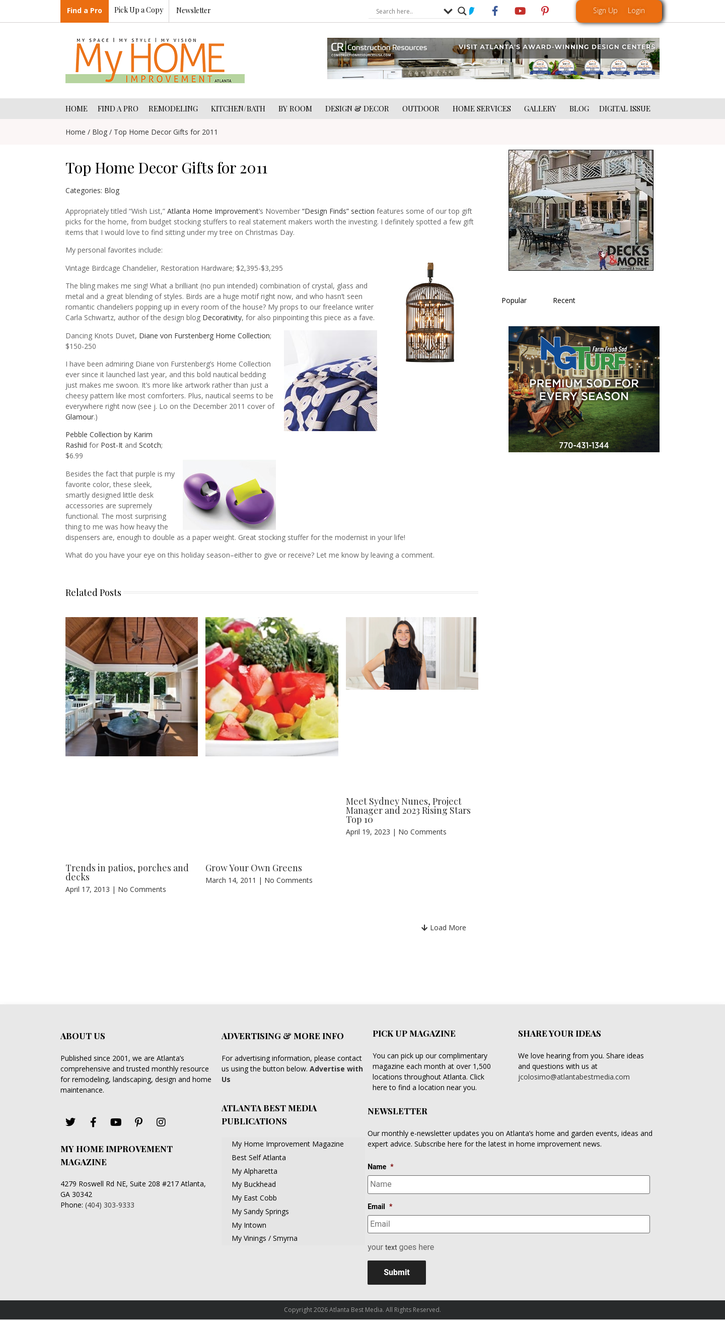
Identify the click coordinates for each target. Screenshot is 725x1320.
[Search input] (407, 12)
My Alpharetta (254, 1171)
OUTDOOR (422, 108)
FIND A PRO (118, 108)
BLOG (579, 108)
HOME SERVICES (483, 108)
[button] (443, 927)
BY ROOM (296, 108)
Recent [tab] (564, 300)
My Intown (249, 1225)
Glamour (79, 417)
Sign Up (605, 10)
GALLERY (541, 108)
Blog (99, 132)
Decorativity (222, 317)
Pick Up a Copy (138, 10)
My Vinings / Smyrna (265, 1238)
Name (380, 1167)
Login (636, 10)
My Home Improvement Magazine (288, 1144)
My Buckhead (254, 1184)
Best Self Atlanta (259, 1157)
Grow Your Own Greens (253, 868)
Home (75, 132)
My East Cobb (254, 1198)
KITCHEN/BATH (239, 108)
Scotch (150, 445)
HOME (76, 108)
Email (380, 1206)
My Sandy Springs (260, 1211)
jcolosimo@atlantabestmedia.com (574, 1077)
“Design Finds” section (338, 211)
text (391, 1247)
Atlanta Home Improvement (213, 211)
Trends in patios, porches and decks (127, 872)
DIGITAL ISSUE (624, 108)
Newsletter (193, 11)
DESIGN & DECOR (358, 108)
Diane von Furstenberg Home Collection (204, 335)
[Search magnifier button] (462, 12)
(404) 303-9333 (109, 1205)
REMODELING (175, 108)
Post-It (112, 445)
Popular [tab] (514, 300)
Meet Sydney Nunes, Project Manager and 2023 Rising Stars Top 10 (408, 810)
